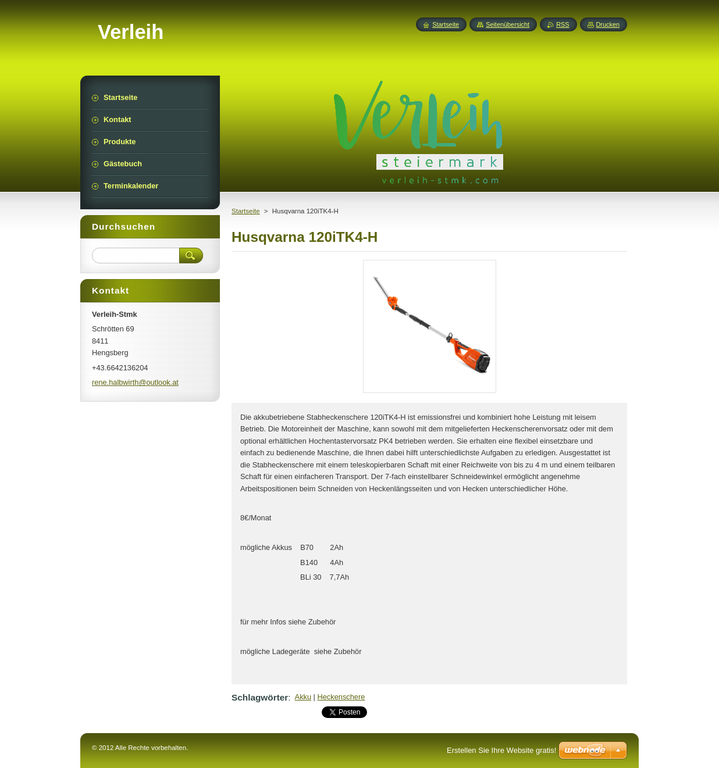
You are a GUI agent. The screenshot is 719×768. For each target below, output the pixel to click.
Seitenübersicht (507, 24)
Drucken (608, 24)
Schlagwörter (260, 697)
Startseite (246, 211)
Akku (303, 696)
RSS (562, 24)
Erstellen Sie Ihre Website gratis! (501, 750)
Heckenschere (341, 696)
